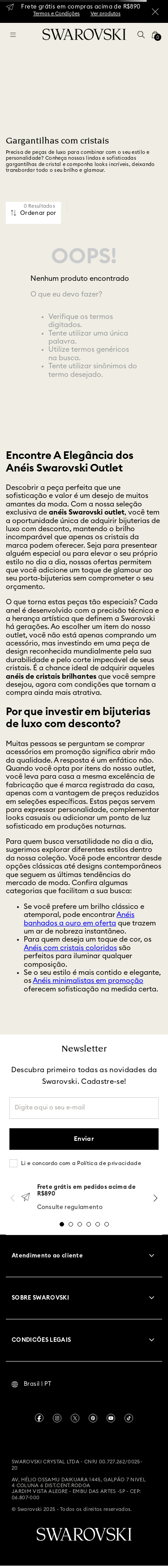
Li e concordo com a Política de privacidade (81, 1163)
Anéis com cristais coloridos (70, 948)
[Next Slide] (155, 1198)
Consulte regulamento (70, 1207)
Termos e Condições (56, 13)
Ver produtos (105, 13)
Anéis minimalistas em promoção (88, 980)
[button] (141, 35)
